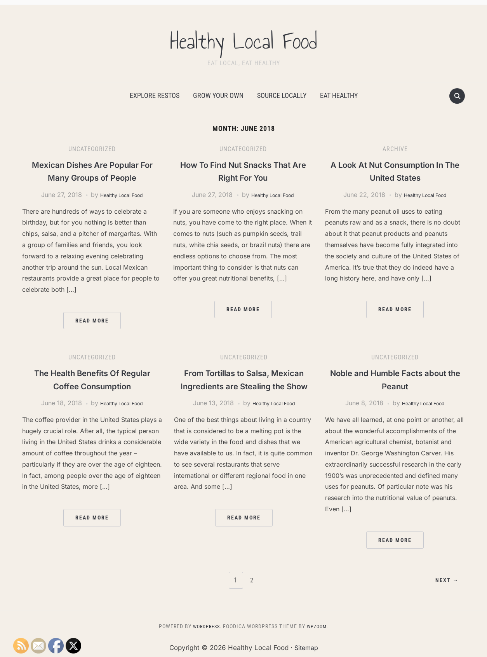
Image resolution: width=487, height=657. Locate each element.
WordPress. (205, 626)
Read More (92, 320)
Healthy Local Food (243, 38)
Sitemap (306, 647)
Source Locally (281, 95)
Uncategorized (92, 149)
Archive (395, 149)
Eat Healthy (339, 95)
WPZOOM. (319, 626)
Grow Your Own (218, 95)
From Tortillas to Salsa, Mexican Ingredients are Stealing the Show (244, 385)
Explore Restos (154, 95)
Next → (445, 580)
